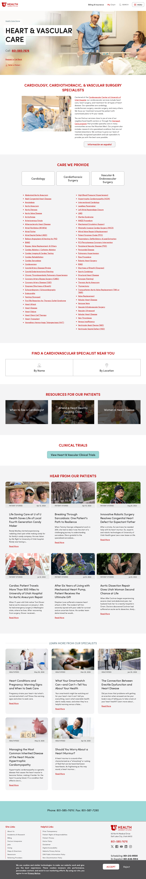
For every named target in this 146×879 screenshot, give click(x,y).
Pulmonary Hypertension (88, 253)
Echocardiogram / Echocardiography (40, 289)
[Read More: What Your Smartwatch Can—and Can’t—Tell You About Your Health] (73, 659)
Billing (9, 838)
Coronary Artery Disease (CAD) (38, 282)
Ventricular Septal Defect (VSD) (91, 329)
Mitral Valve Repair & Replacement (93, 231)
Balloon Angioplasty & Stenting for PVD (41, 238)
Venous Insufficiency (86, 321)
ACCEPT (111, 866)
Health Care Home (12, 21)
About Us (10, 831)
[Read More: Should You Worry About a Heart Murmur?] (73, 728)
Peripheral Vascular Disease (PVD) (92, 246)
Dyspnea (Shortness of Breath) (38, 286)
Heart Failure (30, 311)
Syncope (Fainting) (86, 279)
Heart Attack (30, 304)
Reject (126, 866)
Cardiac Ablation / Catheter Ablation (40, 249)
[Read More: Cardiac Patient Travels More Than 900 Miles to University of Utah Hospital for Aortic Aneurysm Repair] (27, 563)
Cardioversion (31, 264)
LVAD (80, 213)
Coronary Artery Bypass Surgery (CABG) (42, 279)
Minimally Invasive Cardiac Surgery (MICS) (95, 228)
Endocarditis (30, 293)
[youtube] (121, 846)
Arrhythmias (30, 217)
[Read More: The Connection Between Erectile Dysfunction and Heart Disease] (119, 659)
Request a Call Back (13, 59)
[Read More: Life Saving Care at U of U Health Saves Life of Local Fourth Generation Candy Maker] (27, 492)
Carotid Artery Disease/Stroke (38, 268)
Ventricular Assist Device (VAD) (91, 325)
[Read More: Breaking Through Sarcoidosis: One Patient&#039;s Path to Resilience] (73, 492)
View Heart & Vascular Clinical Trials (73, 455)
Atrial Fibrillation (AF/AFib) (36, 228)
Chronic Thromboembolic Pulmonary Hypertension (46, 275)
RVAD (80, 264)
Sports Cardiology (85, 271)
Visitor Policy (47, 841)
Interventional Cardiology (88, 202)
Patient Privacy (48, 838)
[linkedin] (126, 846)
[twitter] (112, 846)
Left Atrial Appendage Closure (91, 209)
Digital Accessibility (50, 848)
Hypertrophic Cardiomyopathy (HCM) (94, 198)
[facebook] (116, 846)
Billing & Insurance (96, 4)
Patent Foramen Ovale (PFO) (90, 235)
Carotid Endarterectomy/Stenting (39, 271)
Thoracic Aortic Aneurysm (88, 282)
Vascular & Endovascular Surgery (107, 178)
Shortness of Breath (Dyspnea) (91, 268)
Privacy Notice (34, 873)
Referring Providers (14, 858)
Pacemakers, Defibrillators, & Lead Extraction (97, 238)
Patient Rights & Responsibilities (55, 835)
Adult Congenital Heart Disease (38, 198)
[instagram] (130, 846)
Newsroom (11, 854)
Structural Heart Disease (88, 275)
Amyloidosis (30, 202)
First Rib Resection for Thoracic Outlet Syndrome (45, 300)
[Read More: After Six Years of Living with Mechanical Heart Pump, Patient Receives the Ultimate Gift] (73, 563)
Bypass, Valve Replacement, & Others (41, 246)
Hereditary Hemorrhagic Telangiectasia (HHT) (44, 322)
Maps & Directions (14, 851)
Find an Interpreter (14, 841)
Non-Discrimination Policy (52, 858)
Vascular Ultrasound (86, 310)
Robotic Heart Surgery (87, 260)
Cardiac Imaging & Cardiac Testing (39, 253)
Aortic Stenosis (31, 209)
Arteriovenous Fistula (34, 220)
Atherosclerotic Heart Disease (38, 224)
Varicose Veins (84, 303)
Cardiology (38, 178)
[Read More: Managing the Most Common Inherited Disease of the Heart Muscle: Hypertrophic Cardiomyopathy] (26, 728)
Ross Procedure (84, 257)
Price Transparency (50, 831)
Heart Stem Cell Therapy (35, 315)
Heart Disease (31, 308)
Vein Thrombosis (85, 318)
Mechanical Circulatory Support (91, 224)
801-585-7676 (20, 50)
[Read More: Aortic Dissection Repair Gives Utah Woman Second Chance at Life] (119, 563)
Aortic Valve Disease (33, 213)
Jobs (9, 844)
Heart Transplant (32, 319)
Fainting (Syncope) (32, 297)
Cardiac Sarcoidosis (33, 260)
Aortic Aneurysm (32, 206)
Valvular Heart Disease (87, 299)
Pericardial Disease (86, 249)
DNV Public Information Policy (54, 854)
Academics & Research (16, 835)
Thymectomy (83, 286)
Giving (9, 848)
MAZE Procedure (85, 220)
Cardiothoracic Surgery (73, 178)
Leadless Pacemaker (87, 206)
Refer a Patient (13, 65)
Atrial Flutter (30, 231)
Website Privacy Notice (51, 851)
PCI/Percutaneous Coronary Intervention (95, 242)
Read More (14, 546)
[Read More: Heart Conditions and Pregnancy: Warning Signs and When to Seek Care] (26, 659)
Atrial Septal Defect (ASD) (36, 235)
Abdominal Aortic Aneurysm (36, 195)
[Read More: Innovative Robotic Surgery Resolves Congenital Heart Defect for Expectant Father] (119, 492)
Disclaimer (47, 844)
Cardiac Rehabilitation (34, 257)
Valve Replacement (86, 296)
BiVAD (27, 242)
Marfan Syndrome (85, 217)
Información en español (100, 144)
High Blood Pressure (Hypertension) (93, 195)
